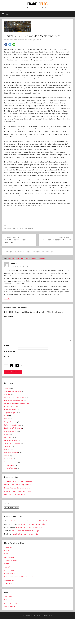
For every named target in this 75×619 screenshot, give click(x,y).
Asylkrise (7, 394)
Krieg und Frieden (10, 422)
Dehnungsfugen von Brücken (14, 494)
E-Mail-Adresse (10, 351)
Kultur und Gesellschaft (12, 425)
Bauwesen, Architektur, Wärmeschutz (16, 403)
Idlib (14, 228)
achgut (6, 564)
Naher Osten (11, 226)
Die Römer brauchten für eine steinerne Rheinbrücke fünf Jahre (33, 521)
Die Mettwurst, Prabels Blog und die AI (17, 485)
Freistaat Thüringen (10, 409)
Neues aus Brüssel (10, 440)
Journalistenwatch (10, 560)
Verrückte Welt (9, 459)
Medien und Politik (10, 431)
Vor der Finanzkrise (10, 462)
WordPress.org (9, 606)
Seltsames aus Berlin (11, 453)
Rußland (26, 228)
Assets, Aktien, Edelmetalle (13, 391)
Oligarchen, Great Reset (12, 443)
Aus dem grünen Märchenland (14, 397)
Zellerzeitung (9, 557)
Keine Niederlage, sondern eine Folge (17, 491)
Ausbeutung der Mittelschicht (14, 400)
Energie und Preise (10, 406)
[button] (5, 44)
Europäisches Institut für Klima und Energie (19, 577)
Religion (6, 449)
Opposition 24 (9, 580)
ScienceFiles (8, 583)
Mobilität (7, 434)
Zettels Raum (9, 570)
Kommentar (9, 316)
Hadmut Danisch (10, 573)
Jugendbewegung (10, 413)
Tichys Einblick (9, 547)
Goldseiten (8, 554)
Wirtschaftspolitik (10, 468)
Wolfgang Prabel (35, 40)
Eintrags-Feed (9, 600)
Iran (17, 228)
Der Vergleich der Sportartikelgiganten (17, 488)
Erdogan (9, 228)
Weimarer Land (9, 465)
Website (7, 357)
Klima (6, 416)
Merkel (21, 228)
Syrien (31, 228)
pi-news (7, 550)
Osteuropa (7, 446)
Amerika (7, 388)
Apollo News (8, 567)
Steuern (6, 456)
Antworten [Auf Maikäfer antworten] (7, 299)
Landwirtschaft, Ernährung (13, 428)
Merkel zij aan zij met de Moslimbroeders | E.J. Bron (27, 259)
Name (7, 345)
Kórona (6, 419)
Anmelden (8, 597)
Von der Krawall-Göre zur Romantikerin (18, 481)
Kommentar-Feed (10, 603)
